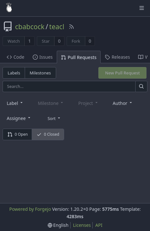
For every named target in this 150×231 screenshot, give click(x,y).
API (98, 225)
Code (15, 57)
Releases (117, 57)
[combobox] (15, 103)
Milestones (40, 73)
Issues (43, 57)
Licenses (82, 225)
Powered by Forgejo (30, 209)
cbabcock (30, 26)
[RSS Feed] (71, 27)
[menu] (54, 118)
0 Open (17, 134)
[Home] (9, 8)
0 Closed (48, 134)
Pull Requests (78, 57)
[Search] (141, 86)
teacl (56, 26)
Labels (14, 73)
